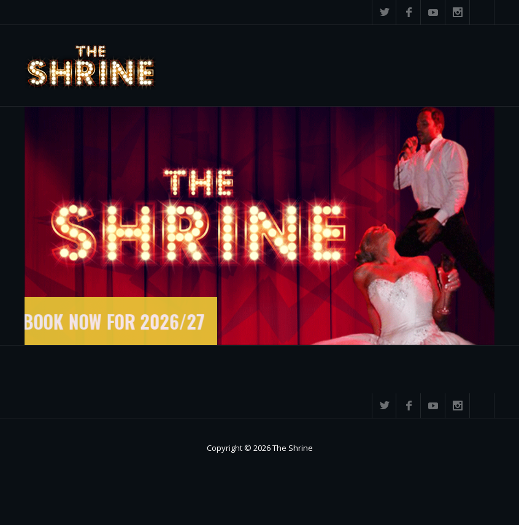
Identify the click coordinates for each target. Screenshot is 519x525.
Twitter (384, 12)
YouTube (433, 12)
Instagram (457, 12)
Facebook (408, 12)
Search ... (482, 12)
